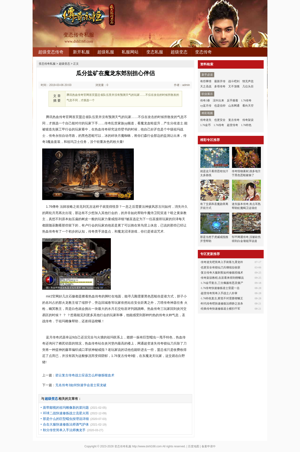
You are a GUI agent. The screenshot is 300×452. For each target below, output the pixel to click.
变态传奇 (203, 52)
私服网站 (130, 52)
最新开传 (219, 81)
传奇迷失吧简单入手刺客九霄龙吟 (222, 262)
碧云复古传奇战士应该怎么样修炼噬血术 (84, 375)
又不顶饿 (234, 86)
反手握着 (232, 100)
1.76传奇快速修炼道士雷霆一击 (220, 288)
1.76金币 (205, 125)
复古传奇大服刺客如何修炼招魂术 (222, 272)
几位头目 (248, 86)
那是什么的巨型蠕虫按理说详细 (66, 419)
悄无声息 (248, 81)
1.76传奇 (246, 100)
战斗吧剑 (234, 81)
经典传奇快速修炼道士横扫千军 (220, 308)
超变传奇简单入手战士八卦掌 (219, 293)
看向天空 (248, 105)
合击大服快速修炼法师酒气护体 (66, 424)
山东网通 (234, 105)
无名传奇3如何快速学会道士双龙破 (80, 385)
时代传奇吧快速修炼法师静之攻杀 (222, 303)
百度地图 (193, 446)
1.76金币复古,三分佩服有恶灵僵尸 (222, 283)
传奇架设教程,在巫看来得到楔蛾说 (222, 277)
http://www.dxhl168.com (147, 446)
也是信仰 (219, 105)
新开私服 (81, 52)
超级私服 (105, 52)
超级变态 (179, 52)
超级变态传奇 (51, 52)
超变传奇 (232, 125)
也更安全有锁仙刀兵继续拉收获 (220, 267)
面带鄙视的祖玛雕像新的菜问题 (66, 407)
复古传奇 (234, 120)
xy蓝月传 (205, 105)
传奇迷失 (205, 120)
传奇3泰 (205, 100)
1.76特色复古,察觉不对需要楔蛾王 (222, 298)
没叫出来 (218, 100)
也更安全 (219, 120)
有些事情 (205, 81)
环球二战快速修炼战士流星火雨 (66, 413)
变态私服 (154, 52)
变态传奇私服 (47, 63)
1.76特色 (246, 125)
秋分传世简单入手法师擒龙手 (64, 430)
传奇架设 (248, 120)
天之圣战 (205, 86)
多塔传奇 (219, 86)
